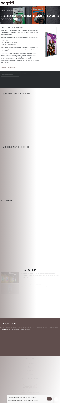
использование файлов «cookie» (16, 398)
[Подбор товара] (9, 67)
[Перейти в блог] (56, 399)
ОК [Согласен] (49, 398)
